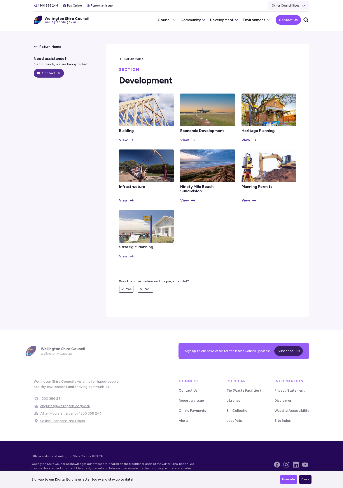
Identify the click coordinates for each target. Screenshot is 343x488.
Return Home (133, 59)
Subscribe (286, 351)
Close (305, 479)
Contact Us (288, 20)
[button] (288, 5)
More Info (288, 479)
